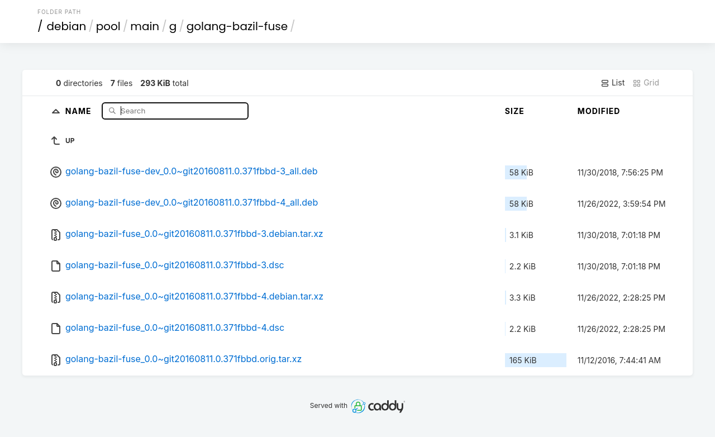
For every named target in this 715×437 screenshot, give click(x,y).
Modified (599, 111)
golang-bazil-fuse (237, 26)
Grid (645, 83)
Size (515, 111)
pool (108, 26)
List (612, 83)
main (144, 26)
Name (79, 110)
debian (67, 26)
